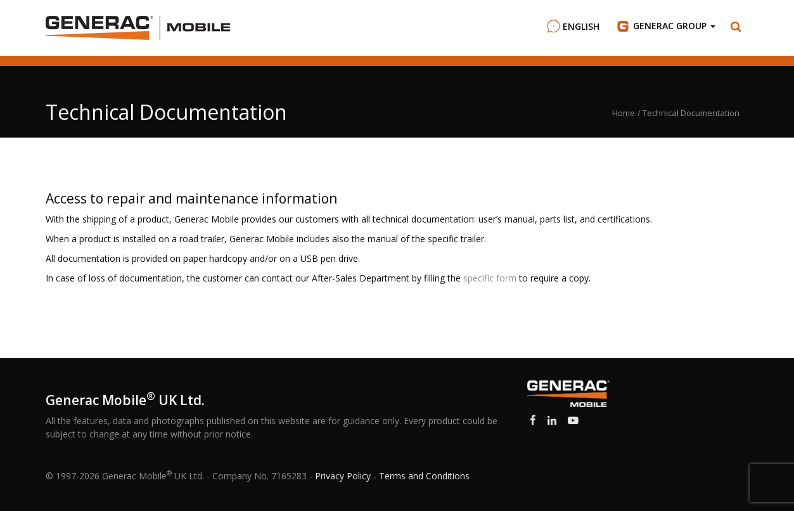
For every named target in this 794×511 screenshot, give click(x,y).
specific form (489, 278)
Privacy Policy (343, 476)
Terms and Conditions (424, 476)
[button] (736, 27)
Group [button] (665, 26)
